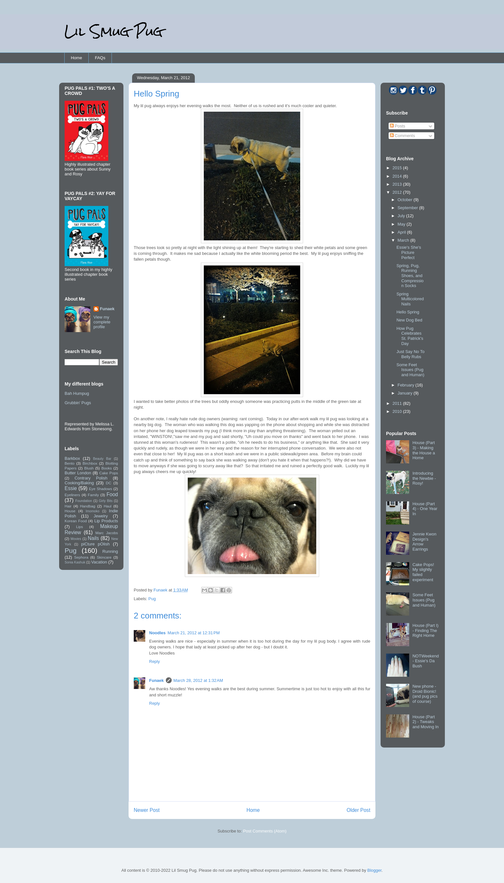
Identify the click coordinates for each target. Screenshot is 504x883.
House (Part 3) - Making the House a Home (423, 450)
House (70, 511)
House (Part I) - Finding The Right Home (425, 630)
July (402, 215)
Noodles (157, 632)
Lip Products (106, 520)
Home (76, 57)
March (404, 240)
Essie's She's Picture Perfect (408, 252)
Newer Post (147, 810)
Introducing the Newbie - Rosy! (424, 478)
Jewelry (101, 516)
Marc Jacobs (106, 533)
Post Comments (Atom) (264, 831)
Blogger (374, 870)
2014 (397, 176)
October (406, 199)
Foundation (83, 501)
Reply (154, 661)
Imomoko (93, 511)
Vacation (99, 562)
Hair (68, 506)
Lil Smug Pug (113, 31)
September (408, 207)
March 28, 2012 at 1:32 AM (198, 680)
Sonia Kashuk (75, 562)
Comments (402, 135)
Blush (89, 468)
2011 (397, 403)
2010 (397, 411)
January (406, 393)
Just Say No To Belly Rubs (410, 354)
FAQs (100, 57)
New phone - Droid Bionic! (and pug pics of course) (424, 694)
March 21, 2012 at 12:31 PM (193, 632)
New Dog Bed (409, 320)
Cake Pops (108, 473)
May (402, 224)
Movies (76, 539)
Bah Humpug (77, 393)
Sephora (81, 557)
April (402, 232)
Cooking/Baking (79, 482)
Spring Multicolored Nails (410, 299)
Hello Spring (407, 312)
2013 (397, 184)
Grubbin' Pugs (78, 402)
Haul (108, 506)
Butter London (78, 472)
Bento (70, 463)
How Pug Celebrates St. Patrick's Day (409, 336)
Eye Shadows (100, 489)
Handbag (87, 506)
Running (110, 551)
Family (93, 495)
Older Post (358, 810)
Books (106, 468)
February (407, 385)
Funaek (160, 590)
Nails (93, 538)
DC (108, 483)
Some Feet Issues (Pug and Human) (410, 369)
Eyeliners (72, 495)
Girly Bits (106, 501)
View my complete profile (102, 322)
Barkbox (72, 458)
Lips (79, 527)
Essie (71, 488)
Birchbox (90, 463)
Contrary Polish (91, 478)
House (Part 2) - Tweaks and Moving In (425, 721)
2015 (397, 167)
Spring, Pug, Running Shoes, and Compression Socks (409, 275)
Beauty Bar (102, 458)
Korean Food (76, 521)
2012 (397, 192)
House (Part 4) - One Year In (424, 508)
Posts (397, 126)
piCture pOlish (95, 544)
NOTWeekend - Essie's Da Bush (425, 661)
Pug (152, 598)
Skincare (104, 557)
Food (112, 494)
